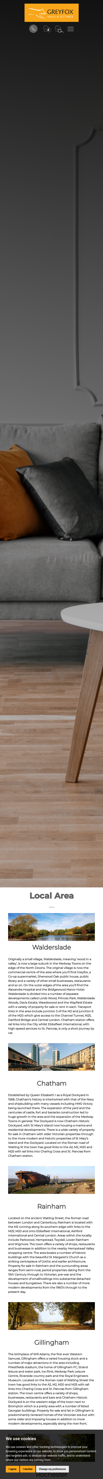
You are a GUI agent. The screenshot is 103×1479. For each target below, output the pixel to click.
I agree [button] (12, 1469)
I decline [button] (27, 1469)
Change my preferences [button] (52, 1469)
